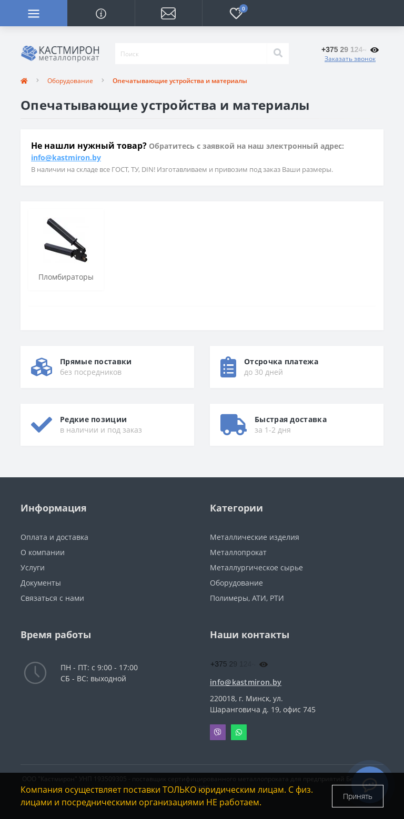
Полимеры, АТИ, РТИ (247, 598)
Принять (357, 796)
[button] (168, 13)
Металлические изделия (254, 537)
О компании (43, 552)
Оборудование (70, 80)
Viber (217, 732)
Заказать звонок (350, 58)
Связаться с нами (52, 598)
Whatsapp (239, 732)
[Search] (278, 53)
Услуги (33, 567)
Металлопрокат (238, 552)
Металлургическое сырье (256, 567)
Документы (41, 583)
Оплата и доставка (54, 537)
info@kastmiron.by (66, 157)
